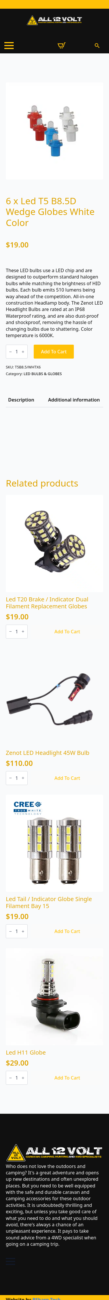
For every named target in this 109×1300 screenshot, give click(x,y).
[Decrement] (10, 352)
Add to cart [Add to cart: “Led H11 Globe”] (67, 1078)
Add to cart (54, 351)
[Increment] (23, 352)
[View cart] (61, 45)
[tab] (21, 400)
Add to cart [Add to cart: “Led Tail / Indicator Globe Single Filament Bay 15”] (67, 931)
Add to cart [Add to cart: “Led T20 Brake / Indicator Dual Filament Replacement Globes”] (67, 631)
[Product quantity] (17, 352)
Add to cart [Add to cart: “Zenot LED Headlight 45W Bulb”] (67, 778)
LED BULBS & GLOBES (43, 373)
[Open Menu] (9, 45)
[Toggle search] (97, 45)
